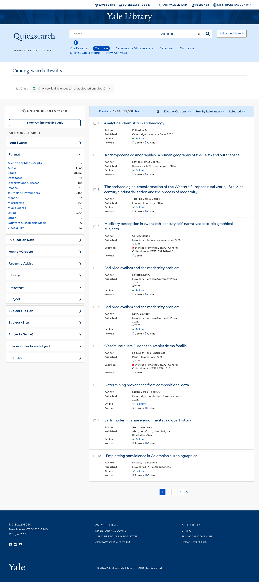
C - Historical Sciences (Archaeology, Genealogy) (68, 88)
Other (12, 218)
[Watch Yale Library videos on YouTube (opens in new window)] (20, 544)
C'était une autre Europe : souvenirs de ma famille (145, 346)
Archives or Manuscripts (134, 48)
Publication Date (21, 239)
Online (12, 213)
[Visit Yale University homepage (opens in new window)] (16, 565)
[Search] (114, 33)
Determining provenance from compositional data (146, 385)
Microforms (16, 202)
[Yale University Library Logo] (129, 17)
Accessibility (191, 525)
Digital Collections (85, 53)
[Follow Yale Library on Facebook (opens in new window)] (10, 544)
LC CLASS (16, 357)
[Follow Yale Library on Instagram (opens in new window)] (15, 544)
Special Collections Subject (29, 346)
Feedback (200, 5)
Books (12, 173)
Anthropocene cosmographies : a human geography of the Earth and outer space (172, 155)
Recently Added (21, 263)
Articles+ (166, 48)
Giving (186, 530)
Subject (14, 298)
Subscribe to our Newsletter (116, 536)
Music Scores (17, 207)
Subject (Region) (22, 310)
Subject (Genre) (21, 334)
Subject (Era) (19, 322)
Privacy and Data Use (197, 536)
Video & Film (16, 228)
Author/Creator (21, 251)
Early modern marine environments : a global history (147, 420)
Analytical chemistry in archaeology (134, 123)
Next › (139, 111)
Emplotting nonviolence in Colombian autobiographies (151, 456)
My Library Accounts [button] (231, 5)
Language (16, 287)
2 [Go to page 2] (168, 492)
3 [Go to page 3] (174, 492)
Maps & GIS (15, 198)
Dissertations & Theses (23, 183)
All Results (78, 48)
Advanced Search (232, 33)
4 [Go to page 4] (181, 492)
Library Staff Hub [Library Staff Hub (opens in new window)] (194, 542)
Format (14, 154)
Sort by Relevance (208, 111)
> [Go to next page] (187, 492)
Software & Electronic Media (27, 223)
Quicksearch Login (134, 4)
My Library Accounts (110, 530)
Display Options (175, 111)
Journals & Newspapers (24, 193)
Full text (141, 138)
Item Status (18, 142)
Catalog (101, 48)
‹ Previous (120, 111)
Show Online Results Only (45, 122)
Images (13, 188)
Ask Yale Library (173, 5)
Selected (235, 111)
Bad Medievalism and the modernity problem (142, 268)
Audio (12, 168)
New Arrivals (116, 53)
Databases (188, 48)
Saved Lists (105, 5)
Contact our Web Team (112, 542)
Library (14, 275)
